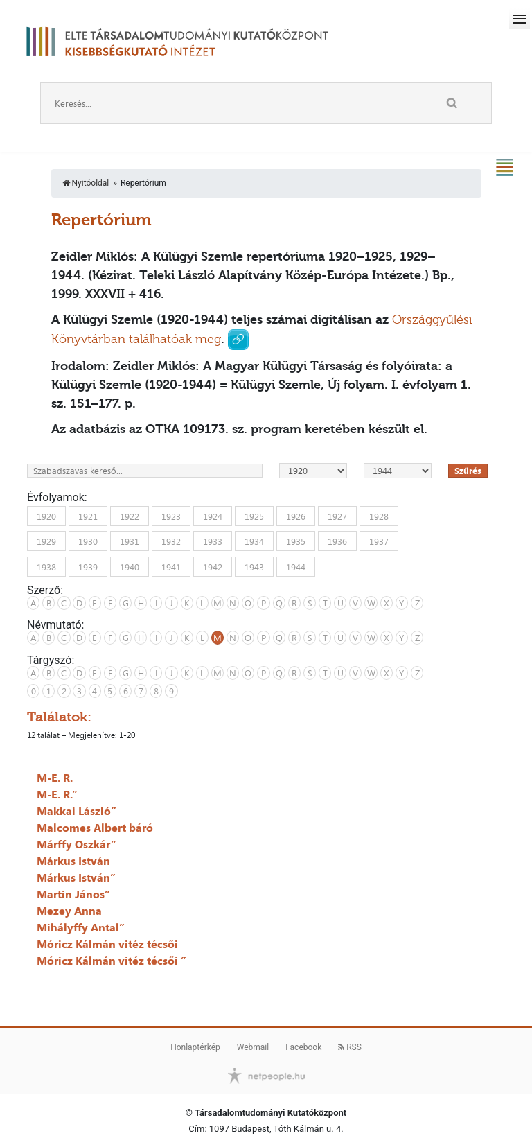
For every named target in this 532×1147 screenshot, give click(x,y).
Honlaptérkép (195, 1047)
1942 (212, 566)
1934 (254, 541)
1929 (46, 541)
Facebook (303, 1047)
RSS (350, 1047)
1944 (295, 566)
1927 (337, 515)
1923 (171, 515)
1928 (379, 515)
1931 (129, 541)
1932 (171, 541)
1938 (46, 566)
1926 (295, 515)
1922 (129, 515)
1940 (129, 566)
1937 (379, 541)
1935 (295, 541)
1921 (88, 515)
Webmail (253, 1047)
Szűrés (467, 470)
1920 (46, 515)
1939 (88, 566)
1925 (254, 515)
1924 (212, 515)
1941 (171, 566)
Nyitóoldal (85, 183)
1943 (254, 566)
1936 (337, 541)
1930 (88, 541)
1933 (212, 541)
